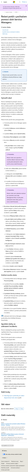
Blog (21, 461)
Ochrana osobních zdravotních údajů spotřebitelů (12, 465)
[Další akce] (25, 12)
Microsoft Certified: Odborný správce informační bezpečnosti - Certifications (12, 434)
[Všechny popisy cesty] (2, 12)
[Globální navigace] (1, 2)
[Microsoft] (14, 2)
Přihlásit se (24, 2)
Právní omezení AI (5, 461)
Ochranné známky (15, 467)
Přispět (2, 463)
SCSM (16, 12)
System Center (9, 12)
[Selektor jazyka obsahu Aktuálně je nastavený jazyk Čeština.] (4, 451)
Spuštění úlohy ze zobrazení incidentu (11, 32)
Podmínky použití (5, 467)
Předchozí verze (14, 461)
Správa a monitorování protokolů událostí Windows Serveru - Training (13, 424)
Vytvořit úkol (5, 30)
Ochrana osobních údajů (11, 463)
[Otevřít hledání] (19, 2)
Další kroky (4, 34)
